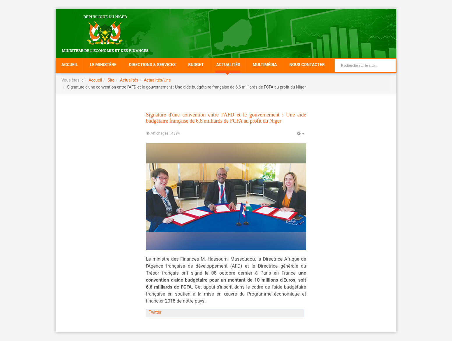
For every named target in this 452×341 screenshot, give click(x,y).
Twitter (155, 312)
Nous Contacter (307, 64)
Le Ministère (103, 64)
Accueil (69, 64)
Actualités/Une (157, 80)
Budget (196, 64)
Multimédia (265, 64)
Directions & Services (152, 64)
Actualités (228, 64)
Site (110, 80)
